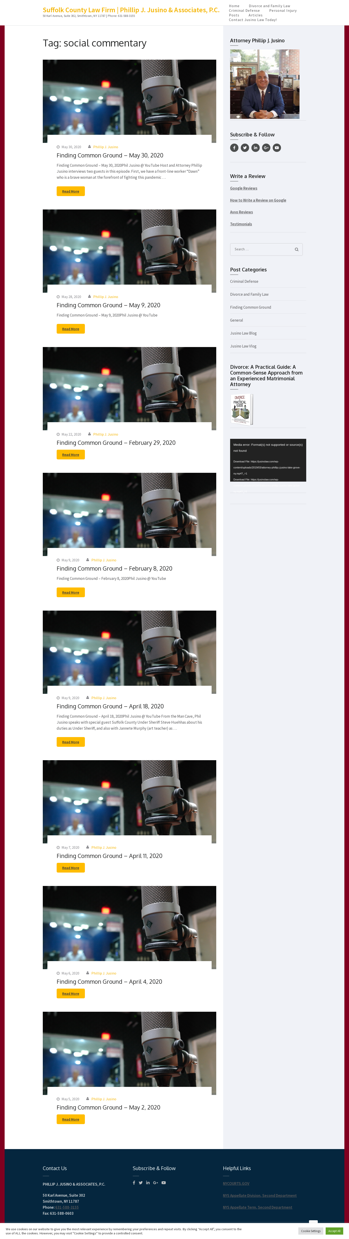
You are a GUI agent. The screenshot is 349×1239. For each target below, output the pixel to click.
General (236, 320)
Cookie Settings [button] (311, 1231)
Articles (256, 15)
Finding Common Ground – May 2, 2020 (108, 1107)
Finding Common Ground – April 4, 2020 (109, 981)
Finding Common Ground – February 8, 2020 (114, 568)
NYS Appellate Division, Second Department (260, 1195)
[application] (268, 460)
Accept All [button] (334, 1231)
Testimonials (241, 224)
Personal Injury (283, 10)
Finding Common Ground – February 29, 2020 (116, 442)
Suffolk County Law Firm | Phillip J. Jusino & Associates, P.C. (131, 9)
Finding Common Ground (250, 307)
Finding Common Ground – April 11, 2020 (109, 855)
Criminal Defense (244, 10)
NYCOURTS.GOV (236, 1183)
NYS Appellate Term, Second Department (257, 1207)
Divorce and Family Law (269, 5)
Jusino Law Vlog (243, 346)
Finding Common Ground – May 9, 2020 (108, 305)
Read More (70, 191)
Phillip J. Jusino (105, 146)
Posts (234, 15)
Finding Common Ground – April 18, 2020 (110, 706)
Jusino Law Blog (243, 333)
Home (234, 5)
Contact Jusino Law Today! (253, 19)
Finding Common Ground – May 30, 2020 (110, 155)
